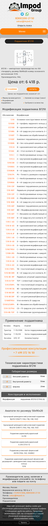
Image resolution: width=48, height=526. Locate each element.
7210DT (11, 135)
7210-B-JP (10, 234)
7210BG (11, 131)
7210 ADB (10, 198)
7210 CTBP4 (9, 269)
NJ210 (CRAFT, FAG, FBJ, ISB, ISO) (24, 419)
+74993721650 (19, 493)
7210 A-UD (10, 230)
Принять (24, 522)
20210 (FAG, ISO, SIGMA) (24, 453)
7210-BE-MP (9, 277)
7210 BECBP (9, 297)
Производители (10, 498)
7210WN (11, 143)
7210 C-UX (10, 238)
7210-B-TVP (9, 281)
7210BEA (10, 167)
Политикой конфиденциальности (23, 516)
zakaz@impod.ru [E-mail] (24, 21)
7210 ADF (10, 206)
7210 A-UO (10, 265)
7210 (12, 120)
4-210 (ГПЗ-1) (24, 444)
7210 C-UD (10, 257)
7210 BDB (10, 202)
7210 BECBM (9, 273)
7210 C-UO (10, 222)
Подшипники (9, 501)
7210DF (11, 139)
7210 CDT (10, 194)
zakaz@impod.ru (17, 495)
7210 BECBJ (9, 289)
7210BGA (10, 182)
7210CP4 (10, 175)
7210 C (11, 155)
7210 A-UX (10, 245)
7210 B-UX (10, 261)
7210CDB (10, 163)
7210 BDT (10, 210)
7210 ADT (10, 214)
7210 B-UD (10, 241)
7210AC (11, 151)
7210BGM (10, 171)
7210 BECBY (9, 293)
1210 (24, 466)
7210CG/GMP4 (8, 304)
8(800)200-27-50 (33, 493)
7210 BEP (10, 190)
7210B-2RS (10, 253)
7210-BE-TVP (9, 312)
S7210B (11, 127)
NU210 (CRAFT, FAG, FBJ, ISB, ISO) (24, 427)
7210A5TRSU (9, 301)
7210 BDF (10, 218)
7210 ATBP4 (9, 285)
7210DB (11, 124)
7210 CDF (10, 186)
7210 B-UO (10, 226)
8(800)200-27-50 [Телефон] (24, 18)
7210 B (11, 147)
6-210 (24, 436)
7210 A (11, 159)
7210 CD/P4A (9, 308)
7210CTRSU (9, 249)
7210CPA (10, 178)
